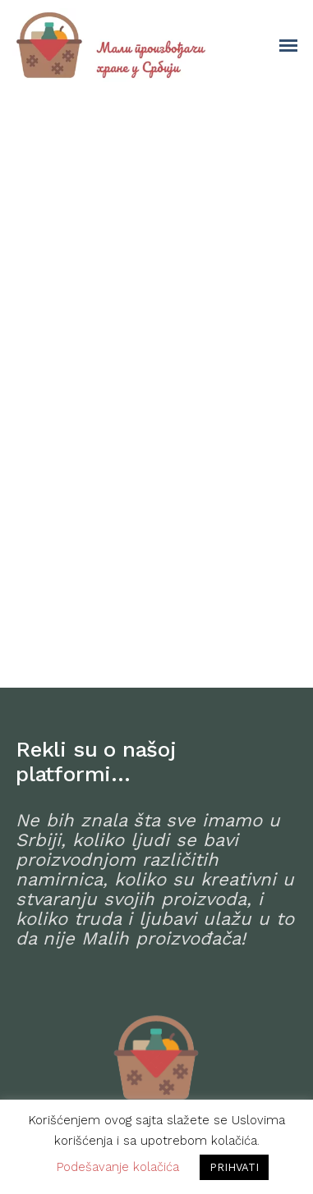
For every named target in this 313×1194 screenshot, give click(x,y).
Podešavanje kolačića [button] (118, 1167)
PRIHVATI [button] (234, 1167)
